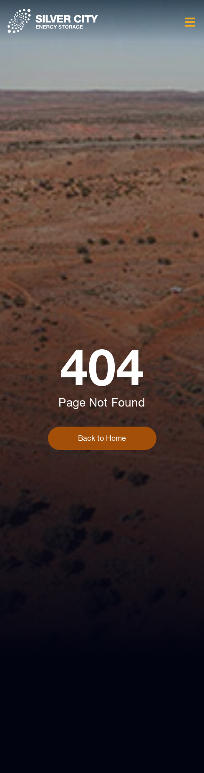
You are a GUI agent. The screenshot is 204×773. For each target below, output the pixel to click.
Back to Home (102, 438)
